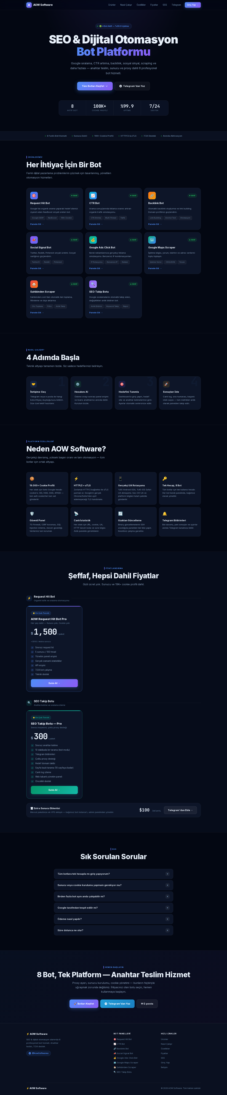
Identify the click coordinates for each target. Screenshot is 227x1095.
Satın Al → (54, 683)
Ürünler (112, 5)
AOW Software (39, 5)
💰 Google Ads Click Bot (125, 1058)
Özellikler (141, 5)
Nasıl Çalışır (126, 5)
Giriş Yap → (193, 5)
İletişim (164, 1067)
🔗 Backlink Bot (121, 1048)
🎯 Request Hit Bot (123, 1039)
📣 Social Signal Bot (123, 1053)
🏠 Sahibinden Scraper (125, 1067)
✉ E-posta (147, 1003)
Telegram (176, 5)
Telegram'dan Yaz (132, 86)
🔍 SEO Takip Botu (123, 1072)
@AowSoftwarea (38, 1053)
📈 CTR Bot (119, 1044)
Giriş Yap (165, 1062)
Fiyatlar (154, 5)
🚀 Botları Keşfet (84, 1003)
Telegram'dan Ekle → (180, 810)
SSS (165, 5)
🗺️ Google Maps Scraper (126, 1062)
